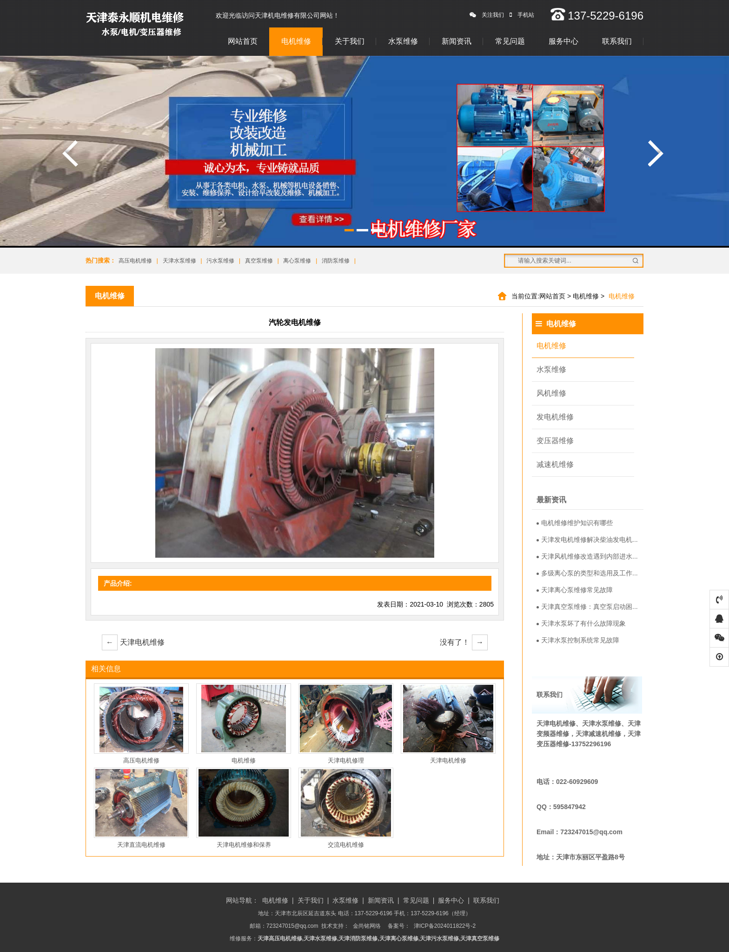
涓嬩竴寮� (656, 153)
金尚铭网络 (367, 926)
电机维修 (296, 41)
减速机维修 (555, 464)
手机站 (522, 15)
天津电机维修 (133, 642)
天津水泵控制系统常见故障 (578, 640)
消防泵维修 (336, 260)
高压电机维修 (135, 260)
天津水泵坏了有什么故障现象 (581, 623)
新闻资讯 (456, 41)
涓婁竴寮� (70, 153)
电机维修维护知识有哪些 (575, 523)
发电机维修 (555, 417)
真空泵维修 (259, 260)
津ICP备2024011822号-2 (445, 926)
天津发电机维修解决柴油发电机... (587, 539)
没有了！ (464, 642)
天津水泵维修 (179, 260)
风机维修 (551, 393)
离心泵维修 (297, 260)
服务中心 (563, 41)
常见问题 (510, 41)
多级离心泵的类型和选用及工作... (587, 573)
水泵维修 (403, 41)
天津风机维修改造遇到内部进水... (587, 556)
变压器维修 (555, 441)
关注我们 (487, 15)
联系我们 (617, 41)
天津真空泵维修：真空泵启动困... (587, 606)
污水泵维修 (220, 260)
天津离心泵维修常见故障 (575, 590)
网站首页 (243, 41)
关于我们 (349, 41)
